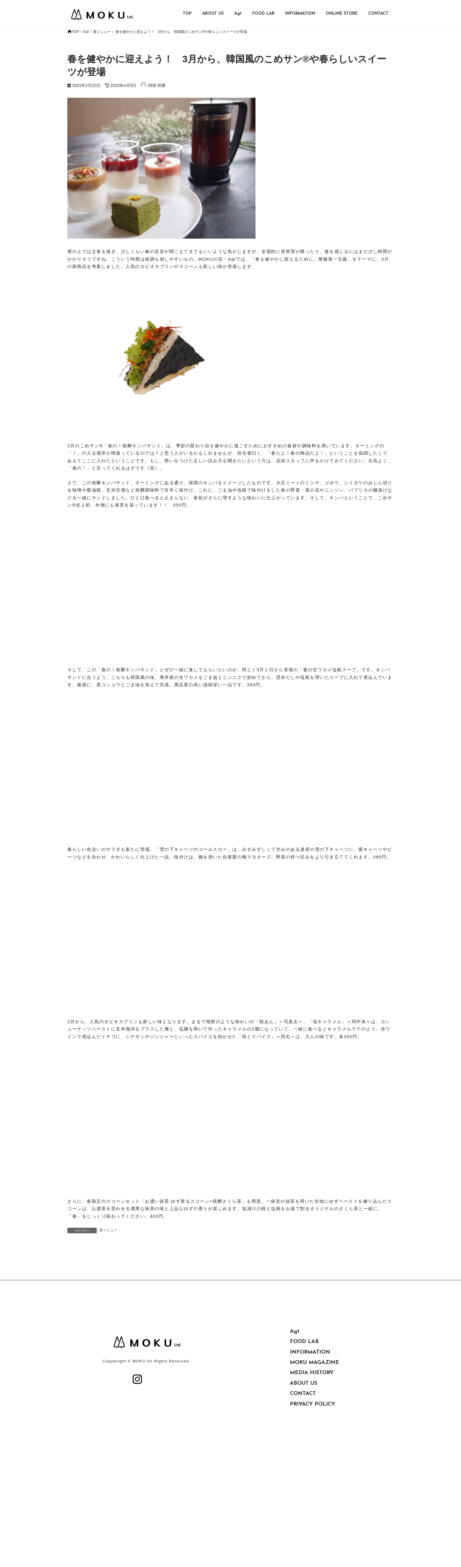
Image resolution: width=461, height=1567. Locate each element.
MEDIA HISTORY (312, 1439)
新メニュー (108, 1230)
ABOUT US (303, 1450)
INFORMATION (310, 1418)
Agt (295, 1398)
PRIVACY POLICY (312, 1470)
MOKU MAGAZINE (314, 1429)
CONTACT (303, 1460)
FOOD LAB (304, 1408)
